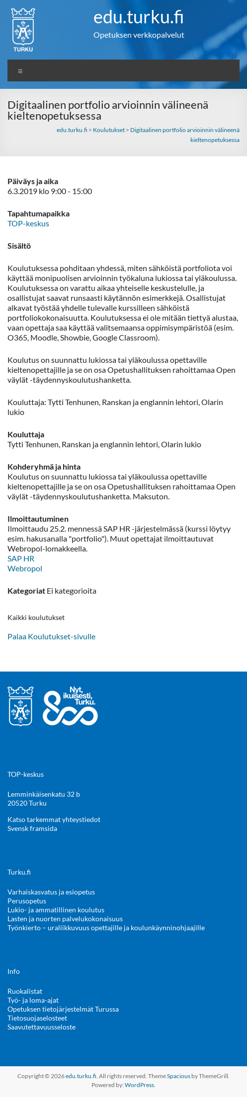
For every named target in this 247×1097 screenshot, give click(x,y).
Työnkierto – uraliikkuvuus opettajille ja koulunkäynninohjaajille (106, 927)
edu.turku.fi (138, 16)
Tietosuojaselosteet (37, 1018)
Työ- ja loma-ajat (33, 1000)
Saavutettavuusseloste (41, 1027)
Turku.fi (19, 872)
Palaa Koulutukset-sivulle (51, 636)
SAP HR (20, 558)
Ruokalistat (24, 991)
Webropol (24, 568)
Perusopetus (26, 900)
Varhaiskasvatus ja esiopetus (51, 892)
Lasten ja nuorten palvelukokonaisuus (65, 918)
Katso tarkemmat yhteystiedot (53, 819)
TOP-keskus (28, 223)
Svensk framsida (32, 828)
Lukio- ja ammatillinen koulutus (55, 909)
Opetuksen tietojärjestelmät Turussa (63, 1009)
